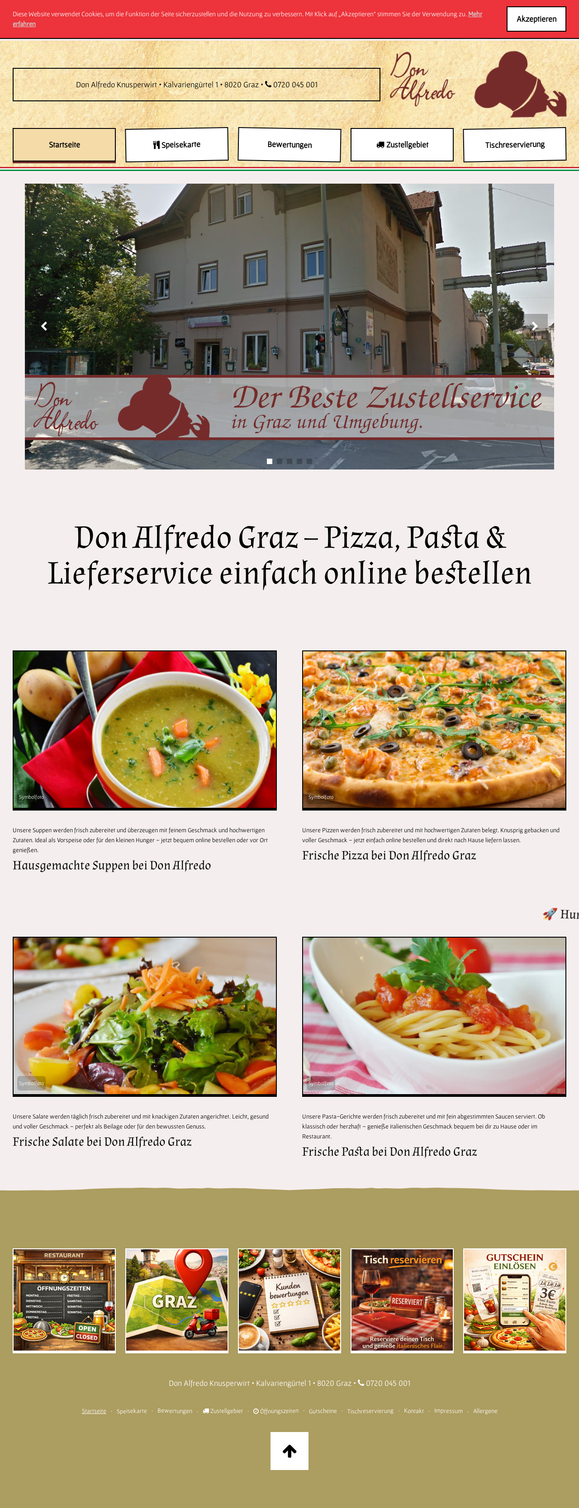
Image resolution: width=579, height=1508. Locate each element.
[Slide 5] (309, 461)
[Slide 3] (289, 461)
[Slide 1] (269, 461)
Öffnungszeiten (275, 1411)
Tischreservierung (370, 1411)
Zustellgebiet (223, 1410)
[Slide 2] (279, 461)
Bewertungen (174, 1410)
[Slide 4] (299, 461)
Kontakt (413, 1410)
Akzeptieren (536, 19)
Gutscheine (322, 1410)
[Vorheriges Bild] (44, 326)
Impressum (448, 1410)
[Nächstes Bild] (535, 326)
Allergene (485, 1410)
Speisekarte (131, 1410)
